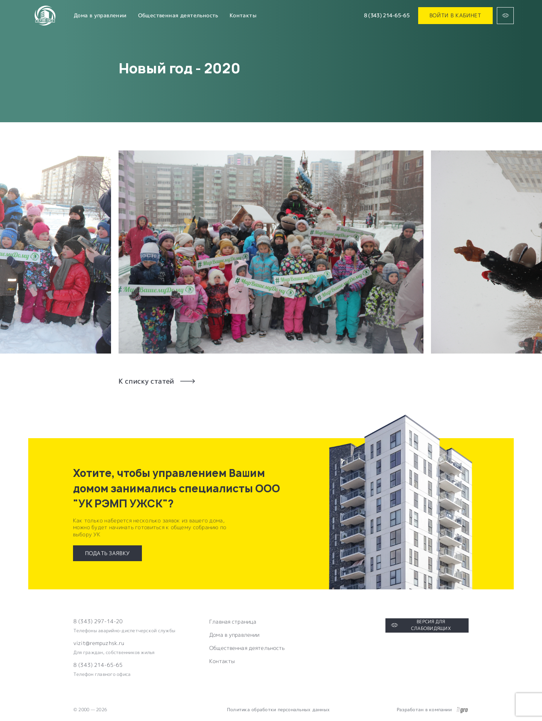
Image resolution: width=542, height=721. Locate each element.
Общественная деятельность (178, 15)
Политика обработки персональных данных (278, 709)
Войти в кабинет (455, 15)
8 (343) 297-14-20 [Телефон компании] (98, 621)
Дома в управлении (100, 15)
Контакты (243, 15)
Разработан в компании (432, 709)
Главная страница (232, 622)
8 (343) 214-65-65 (387, 15)
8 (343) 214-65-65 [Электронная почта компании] (98, 665)
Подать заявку (107, 553)
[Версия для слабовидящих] (505, 15)
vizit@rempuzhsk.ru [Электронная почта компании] (98, 643)
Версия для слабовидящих (421, 625)
